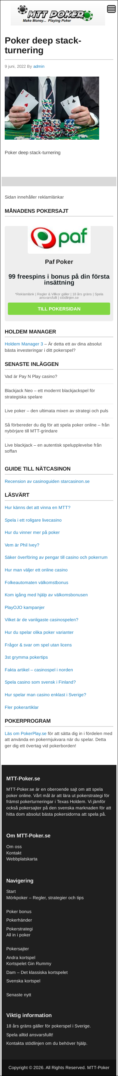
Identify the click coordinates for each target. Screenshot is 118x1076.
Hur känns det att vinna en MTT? (37, 507)
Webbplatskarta (21, 858)
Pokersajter (17, 948)
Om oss (14, 846)
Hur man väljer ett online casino (36, 569)
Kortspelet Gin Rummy (28, 963)
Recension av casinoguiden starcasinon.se (47, 481)
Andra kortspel (20, 957)
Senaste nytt (18, 994)
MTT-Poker (98, 1067)
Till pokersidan (59, 308)
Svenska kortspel (23, 980)
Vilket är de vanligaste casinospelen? (41, 619)
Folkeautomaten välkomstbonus (36, 582)
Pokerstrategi (19, 928)
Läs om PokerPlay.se (26, 733)
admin (38, 66)
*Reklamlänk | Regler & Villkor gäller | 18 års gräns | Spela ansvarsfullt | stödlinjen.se (59, 295)
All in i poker (18, 934)
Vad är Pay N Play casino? (31, 376)
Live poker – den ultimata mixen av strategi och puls (56, 410)
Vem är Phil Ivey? (22, 544)
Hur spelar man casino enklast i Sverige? (45, 694)
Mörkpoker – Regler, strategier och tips (45, 897)
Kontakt (13, 852)
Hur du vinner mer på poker (32, 532)
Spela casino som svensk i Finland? (40, 682)
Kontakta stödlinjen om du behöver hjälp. (46, 1043)
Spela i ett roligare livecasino (33, 520)
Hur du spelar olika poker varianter (39, 632)
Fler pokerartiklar (22, 707)
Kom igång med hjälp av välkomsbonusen (46, 594)
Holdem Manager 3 (24, 343)
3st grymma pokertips (26, 657)
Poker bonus (18, 911)
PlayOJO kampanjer (25, 607)
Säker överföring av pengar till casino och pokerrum (56, 557)
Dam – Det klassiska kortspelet (37, 972)
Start (11, 891)
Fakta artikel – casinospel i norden (39, 669)
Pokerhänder (19, 920)
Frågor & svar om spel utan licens (38, 644)
